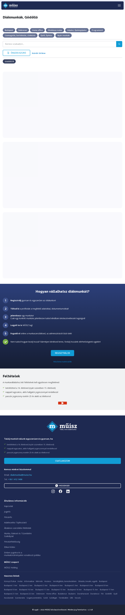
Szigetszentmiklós (34, 598)
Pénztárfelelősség (12, 541)
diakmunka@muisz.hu (21, 475)
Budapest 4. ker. (56, 585)
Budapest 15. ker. (91, 589)
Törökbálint (63, 598)
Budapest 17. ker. (107, 589)
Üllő (71, 598)
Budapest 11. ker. (42, 589)
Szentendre (20, 598)
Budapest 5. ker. (71, 585)
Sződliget (53, 598)
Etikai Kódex (9, 547)
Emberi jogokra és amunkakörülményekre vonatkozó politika (22, 554)
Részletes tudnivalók (62, 361)
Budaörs (72, 593)
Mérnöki (39, 581)
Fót (102, 593)
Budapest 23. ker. (27, 593)
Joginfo (7, 511)
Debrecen (40, 593)
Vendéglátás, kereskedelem (64, 581)
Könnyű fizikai (10, 581)
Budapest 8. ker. (102, 585)
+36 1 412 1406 (15, 479)
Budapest (103, 581)
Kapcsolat (8, 506)
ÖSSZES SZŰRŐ (16, 53)
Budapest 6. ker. (86, 585)
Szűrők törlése (39, 53)
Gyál (115, 593)
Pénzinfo (8, 517)
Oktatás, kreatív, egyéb (87, 581)
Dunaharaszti (83, 593)
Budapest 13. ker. (59, 589)
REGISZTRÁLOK (62, 353)
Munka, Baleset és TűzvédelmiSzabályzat (18, 534)
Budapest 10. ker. (26, 589)
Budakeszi (62, 593)
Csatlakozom (62, 461)
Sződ (45, 598)
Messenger (62, 485)
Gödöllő (108, 593)
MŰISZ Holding (11, 567)
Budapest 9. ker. (11, 589)
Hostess (47, 581)
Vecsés (78, 598)
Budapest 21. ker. (11, 593)
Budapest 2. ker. (26, 585)
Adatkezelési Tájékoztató (15, 522)
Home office (51, 593)
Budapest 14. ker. (75, 589)
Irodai (20, 581)
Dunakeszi (94, 593)
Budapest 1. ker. (11, 585)
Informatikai (29, 581)
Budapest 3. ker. (41, 585)
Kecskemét (8, 598)
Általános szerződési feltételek (17, 528)
